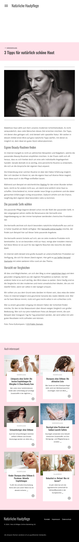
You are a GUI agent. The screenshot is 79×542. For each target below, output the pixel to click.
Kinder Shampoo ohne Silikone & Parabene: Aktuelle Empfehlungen (21, 478)
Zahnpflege (21, 374)
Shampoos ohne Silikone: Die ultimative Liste (57, 380)
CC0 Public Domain (34, 324)
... (31, 393)
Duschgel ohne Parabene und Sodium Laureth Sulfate (57, 428)
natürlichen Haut (58, 273)
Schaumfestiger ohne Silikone (21, 429)
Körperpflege (12, 48)
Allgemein (58, 474)
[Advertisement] (39, 27)
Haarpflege (57, 374)
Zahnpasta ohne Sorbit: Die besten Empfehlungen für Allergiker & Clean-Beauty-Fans (21, 381)
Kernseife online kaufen (51, 229)
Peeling (43, 184)
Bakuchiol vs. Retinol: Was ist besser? (57, 479)
